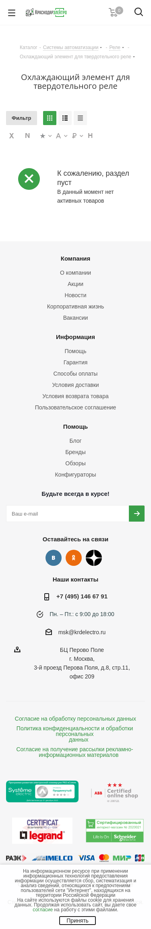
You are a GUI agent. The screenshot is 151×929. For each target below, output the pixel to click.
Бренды (75, 452)
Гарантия (76, 362)
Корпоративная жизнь (75, 306)
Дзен (94, 558)
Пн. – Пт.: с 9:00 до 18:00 (82, 614)
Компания (76, 258)
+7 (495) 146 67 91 (82, 596)
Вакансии (75, 317)
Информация (75, 336)
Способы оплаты (76, 373)
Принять (77, 920)
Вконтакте (54, 558)
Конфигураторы (75, 474)
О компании (75, 272)
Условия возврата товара (75, 396)
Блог (75, 441)
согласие (43, 910)
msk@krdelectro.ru (82, 632)
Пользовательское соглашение (75, 407)
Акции (75, 284)
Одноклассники (74, 558)
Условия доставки (75, 385)
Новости (75, 295)
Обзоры (75, 463)
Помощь (75, 351)
